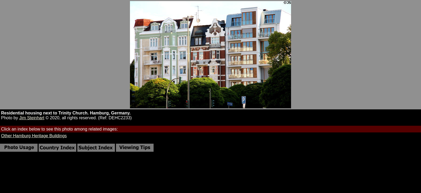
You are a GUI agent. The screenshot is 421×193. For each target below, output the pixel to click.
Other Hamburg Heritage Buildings (34, 135)
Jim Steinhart (31, 118)
